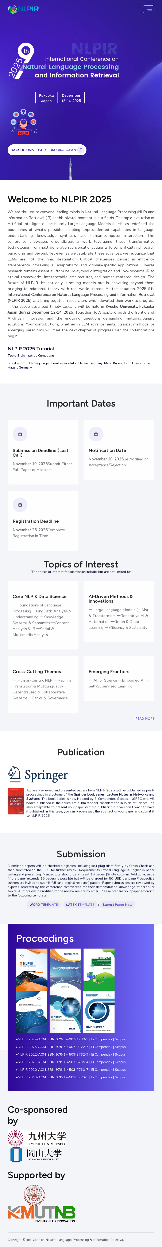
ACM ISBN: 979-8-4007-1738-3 (63, 1039)
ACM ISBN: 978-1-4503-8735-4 (63, 1062)
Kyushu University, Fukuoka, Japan (49, 150)
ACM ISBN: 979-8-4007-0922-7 (63, 1047)
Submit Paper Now (117, 910)
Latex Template (80, 910)
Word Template (44, 910)
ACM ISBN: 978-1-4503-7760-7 (63, 1069)
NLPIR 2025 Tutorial (31, 349)
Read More (144, 719)
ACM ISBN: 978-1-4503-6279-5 (63, 1077)
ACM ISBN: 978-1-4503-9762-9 (63, 1054)
